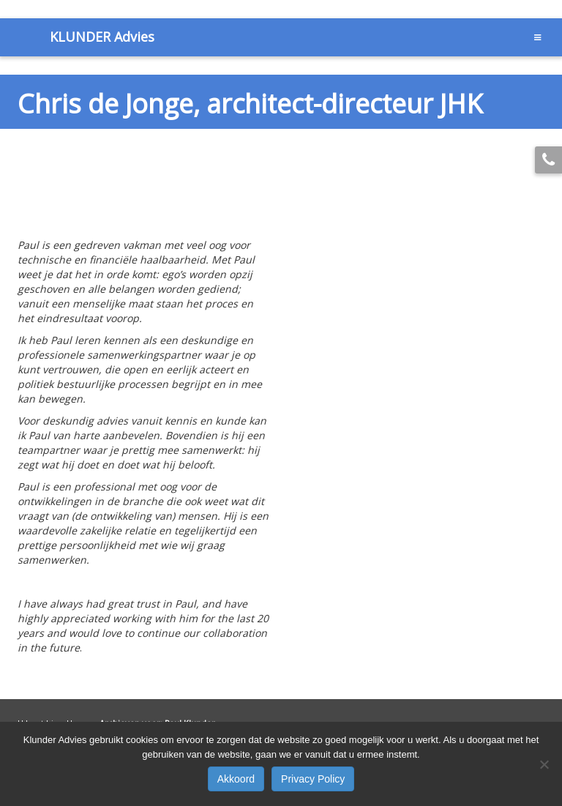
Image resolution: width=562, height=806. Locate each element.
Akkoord (236, 779)
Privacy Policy (313, 779)
